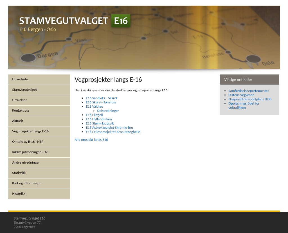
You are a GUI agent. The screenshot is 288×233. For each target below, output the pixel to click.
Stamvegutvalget (24, 89)
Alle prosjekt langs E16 (91, 139)
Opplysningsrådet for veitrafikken (244, 105)
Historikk (18, 193)
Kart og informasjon (27, 183)
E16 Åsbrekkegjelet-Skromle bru (109, 127)
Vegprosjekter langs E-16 (30, 131)
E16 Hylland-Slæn (99, 119)
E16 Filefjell (94, 115)
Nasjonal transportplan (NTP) (250, 99)
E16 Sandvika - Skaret (102, 98)
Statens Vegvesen (242, 95)
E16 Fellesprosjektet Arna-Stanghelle (113, 132)
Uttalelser (19, 100)
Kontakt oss (21, 110)
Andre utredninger (26, 162)
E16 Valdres (94, 106)
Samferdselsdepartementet (249, 91)
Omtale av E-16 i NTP (27, 141)
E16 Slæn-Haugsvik (100, 123)
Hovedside (20, 79)
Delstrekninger (108, 110)
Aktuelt (17, 121)
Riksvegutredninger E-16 (30, 152)
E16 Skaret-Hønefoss (101, 102)
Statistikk (19, 173)
